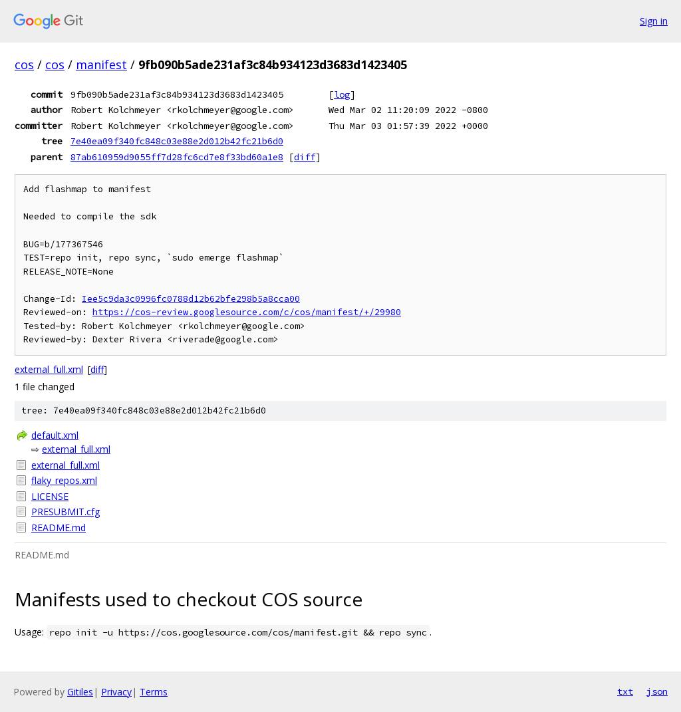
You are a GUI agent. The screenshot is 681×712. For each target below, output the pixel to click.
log (342, 94)
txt (625, 691)
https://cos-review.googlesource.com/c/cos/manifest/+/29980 (246, 312)
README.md (58, 527)
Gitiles (80, 691)
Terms (154, 691)
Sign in (654, 21)
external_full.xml (49, 369)
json (657, 691)
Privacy (116, 691)
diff (304, 157)
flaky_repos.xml (64, 480)
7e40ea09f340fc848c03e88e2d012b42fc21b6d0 (176, 141)
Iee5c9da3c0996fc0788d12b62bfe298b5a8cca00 (191, 298)
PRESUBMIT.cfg (65, 511)
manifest (101, 64)
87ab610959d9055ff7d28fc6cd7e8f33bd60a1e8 (176, 157)
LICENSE (49, 496)
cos (24, 64)
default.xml (54, 435)
